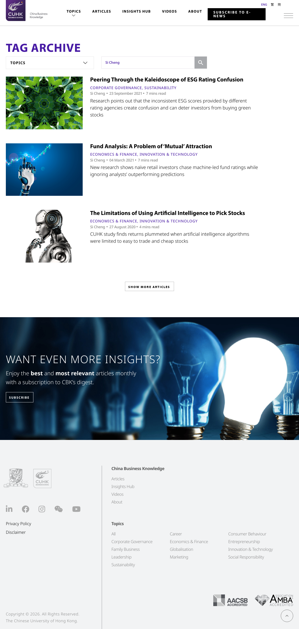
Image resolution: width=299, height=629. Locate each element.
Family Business (125, 549)
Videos (169, 11)
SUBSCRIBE (23, 397)
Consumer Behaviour (247, 534)
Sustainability (160, 87)
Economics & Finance (113, 154)
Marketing (179, 557)
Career (176, 534)
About (195, 11)
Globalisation (181, 549)
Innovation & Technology (169, 154)
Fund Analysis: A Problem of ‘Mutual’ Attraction (151, 146)
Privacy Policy (18, 523)
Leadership (121, 557)
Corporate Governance (116, 87)
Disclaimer (16, 532)
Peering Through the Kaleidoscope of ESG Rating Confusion (166, 79)
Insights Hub (136, 11)
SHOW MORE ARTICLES (149, 288)
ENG (264, 4)
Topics (74, 11)
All (113, 534)
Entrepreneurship (244, 542)
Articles (101, 11)
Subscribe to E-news (232, 14)
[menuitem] (73, 13)
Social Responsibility (246, 557)
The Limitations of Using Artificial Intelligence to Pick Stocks (167, 213)
